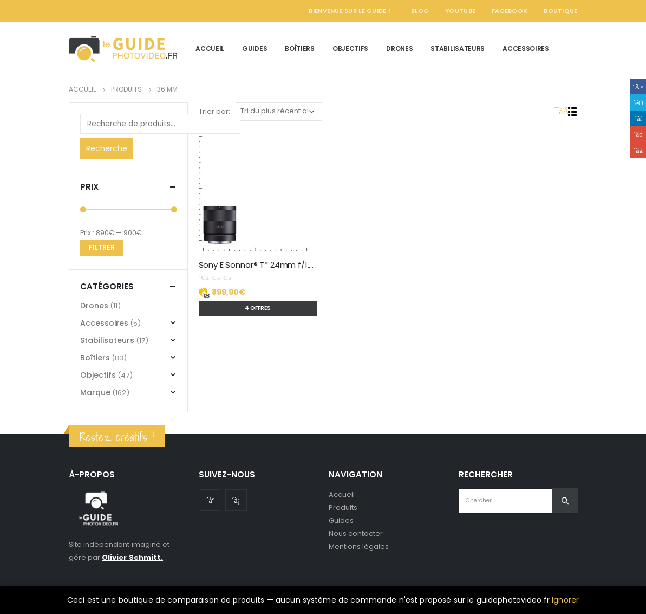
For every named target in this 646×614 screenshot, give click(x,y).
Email (638, 150)
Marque (95, 392)
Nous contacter (356, 533)
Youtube (210, 500)
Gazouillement (638, 102)
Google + (638, 134)
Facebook (509, 11)
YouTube (460, 11)
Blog (420, 11)
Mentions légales (359, 546)
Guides (254, 48)
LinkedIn (638, 118)
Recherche (106, 148)
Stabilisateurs (457, 48)
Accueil (209, 48)
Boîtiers (300, 48)
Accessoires (526, 48)
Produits (343, 507)
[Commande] (279, 111)
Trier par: (214, 111)
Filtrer (102, 247)
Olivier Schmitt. (132, 557)
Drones (399, 48)
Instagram (236, 500)
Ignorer (565, 599)
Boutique (560, 11)
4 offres (258, 308)
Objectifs (350, 48)
